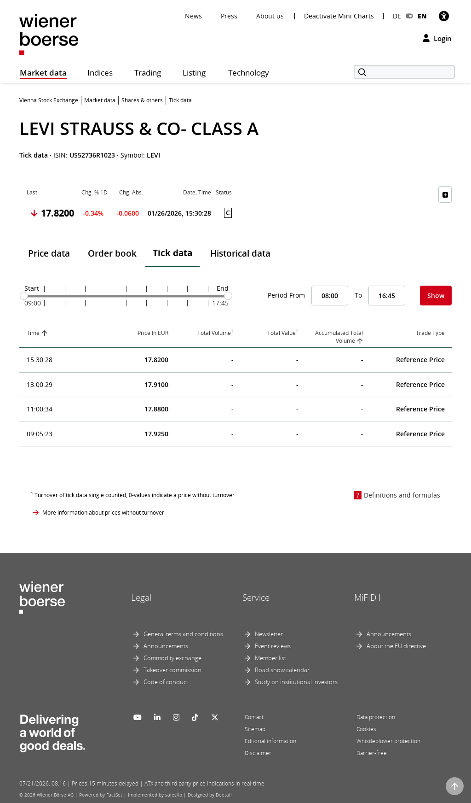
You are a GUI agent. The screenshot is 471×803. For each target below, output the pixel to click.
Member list (270, 658)
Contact (254, 717)
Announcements (166, 646)
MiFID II (368, 598)
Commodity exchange (172, 658)
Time (33, 333)
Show (435, 295)
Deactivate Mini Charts (339, 16)
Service (256, 598)
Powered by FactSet (100, 794)
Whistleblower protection (388, 741)
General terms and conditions (183, 634)
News (193, 16)
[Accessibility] (444, 16)
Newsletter (269, 634)
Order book (112, 253)
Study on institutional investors (296, 682)
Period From (286, 295)
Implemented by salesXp (155, 794)
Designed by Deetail (210, 794)
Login (437, 38)
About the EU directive (396, 646)
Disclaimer (258, 753)
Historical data (240, 253)
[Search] (404, 72)
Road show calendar (282, 670)
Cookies (366, 729)
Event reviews (273, 646)
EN (422, 16)
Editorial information (270, 741)
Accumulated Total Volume (339, 337)
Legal (141, 598)
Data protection (375, 717)
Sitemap (255, 729)
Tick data (172, 253)
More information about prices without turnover (103, 512)
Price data (49, 253)
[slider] (24, 296)
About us (270, 16)
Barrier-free (371, 753)
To (358, 295)
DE (397, 16)
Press (229, 16)
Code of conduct (166, 682)
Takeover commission (172, 670)
